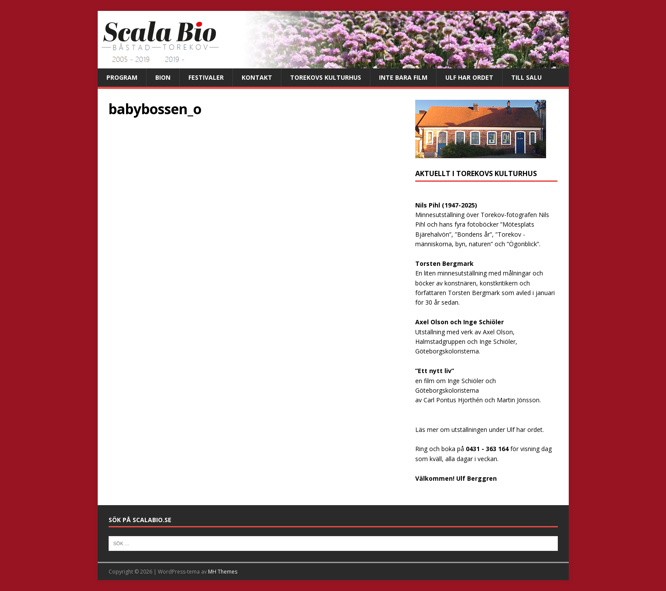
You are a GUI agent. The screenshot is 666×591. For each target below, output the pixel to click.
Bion (163, 77)
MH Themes (222, 571)
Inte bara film (403, 77)
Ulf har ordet (469, 77)
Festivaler (206, 77)
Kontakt (257, 77)
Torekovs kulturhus (325, 77)
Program (121, 77)
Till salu (526, 77)
